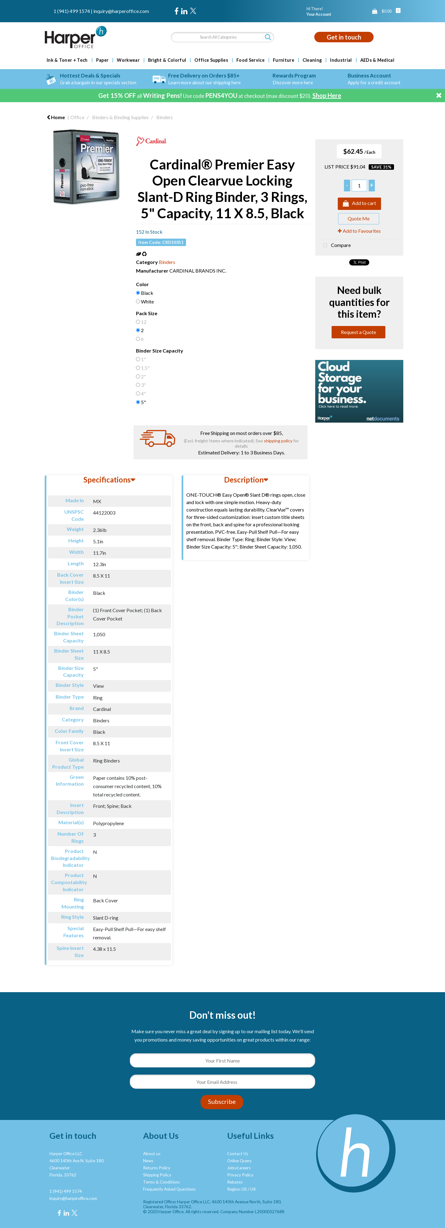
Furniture (283, 60)
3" (143, 385)
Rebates (235, 1182)
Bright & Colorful (167, 60)
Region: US (237, 1189)
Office (77, 117)
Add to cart (359, 204)
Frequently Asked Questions (169, 1189)
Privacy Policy (240, 1174)
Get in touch (344, 37)
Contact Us (237, 1153)
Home (56, 117)
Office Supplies (211, 60)
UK (253, 1189)
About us (151, 1153)
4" (143, 393)
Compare (335, 246)
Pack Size (146, 313)
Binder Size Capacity (159, 350)
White (147, 301)
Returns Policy (156, 1167)
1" (143, 359)
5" (143, 402)
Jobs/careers (239, 1167)
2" (143, 376)
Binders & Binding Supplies (120, 117)
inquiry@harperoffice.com (121, 11)
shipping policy (278, 440)
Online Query (239, 1160)
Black (147, 293)
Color (142, 284)
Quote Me (359, 218)
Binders (164, 117)
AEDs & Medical (377, 60)
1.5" (145, 368)
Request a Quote (358, 332)
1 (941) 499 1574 (71, 11)
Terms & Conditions (161, 1182)
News (148, 1160)
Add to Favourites (359, 231)
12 (143, 322)
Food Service (250, 60)
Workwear (128, 60)
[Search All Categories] (222, 37)
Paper (102, 60)
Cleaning (312, 60)
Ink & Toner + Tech (67, 60)
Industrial (341, 60)
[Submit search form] (268, 37)
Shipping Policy (157, 1174)
